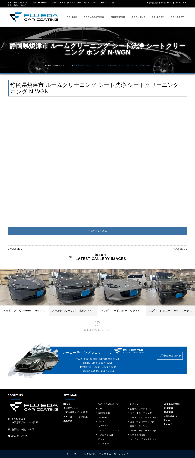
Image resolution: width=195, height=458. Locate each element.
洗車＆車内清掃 (137, 435)
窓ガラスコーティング (141, 409)
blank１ (168, 420)
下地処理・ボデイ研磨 (77, 412)
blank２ (168, 424)
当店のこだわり (71, 408)
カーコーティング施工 (77, 417)
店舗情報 (168, 408)
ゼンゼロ (102, 439)
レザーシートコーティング (143, 431)
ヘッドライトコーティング (143, 417)
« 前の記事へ (15, 249)
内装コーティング (138, 426)
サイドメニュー (138, 404)
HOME (66, 404)
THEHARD (103, 417)
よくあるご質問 (172, 404)
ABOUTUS (138, 17)
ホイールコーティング (141, 413)
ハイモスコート (105, 426)
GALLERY (158, 17)
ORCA (101, 422)
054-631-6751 (104, 363)
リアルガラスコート (108, 435)
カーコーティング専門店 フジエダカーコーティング (98, 454)
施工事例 (67, 421)
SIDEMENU (118, 17)
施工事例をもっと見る (97, 330)
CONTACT (177, 17)
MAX (100, 409)
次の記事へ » (180, 249)
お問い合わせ (170, 416)
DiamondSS (104, 413)
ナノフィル (103, 444)
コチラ (30, 429)
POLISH (72, 17)
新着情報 (168, 412)
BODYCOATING (93, 17)
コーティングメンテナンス (143, 439)
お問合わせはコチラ (169, 356)
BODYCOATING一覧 (108, 404)
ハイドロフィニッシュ (109, 431)
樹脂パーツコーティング (142, 422)
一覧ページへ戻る (97, 231)
